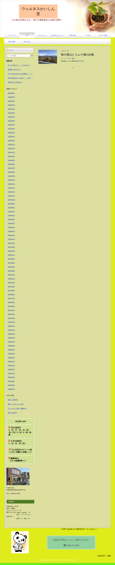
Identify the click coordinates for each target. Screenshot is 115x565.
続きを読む (80, 61)
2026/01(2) (11, 105)
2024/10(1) (11, 156)
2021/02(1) (11, 318)
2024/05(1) (11, 172)
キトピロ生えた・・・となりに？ (19, 65)
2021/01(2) (11, 322)
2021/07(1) (11, 298)
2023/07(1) (11, 211)
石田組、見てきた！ (14, 69)
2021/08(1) (11, 294)
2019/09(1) (11, 381)
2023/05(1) (11, 219)
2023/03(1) (11, 227)
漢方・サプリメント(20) (16, 404)
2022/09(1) (11, 247)
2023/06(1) (11, 215)
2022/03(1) (11, 271)
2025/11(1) (11, 109)
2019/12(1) (11, 369)
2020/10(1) (11, 330)
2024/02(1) (11, 184)
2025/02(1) (11, 140)
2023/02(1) (11, 231)
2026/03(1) (11, 97)
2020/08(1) (11, 338)
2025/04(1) (11, 132)
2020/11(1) (11, 326)
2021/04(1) (11, 310)
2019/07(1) (11, 389)
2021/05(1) (11, 306)
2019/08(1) (11, 385)
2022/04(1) (11, 267)
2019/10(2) (11, 377)
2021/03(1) (11, 314)
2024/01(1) (11, 188)
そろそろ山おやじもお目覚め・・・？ (20, 74)
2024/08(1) (11, 164)
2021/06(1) (11, 302)
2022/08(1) (11, 251)
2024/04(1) (11, 176)
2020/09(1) (11, 334)
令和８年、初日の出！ (15, 82)
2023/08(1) (11, 207)
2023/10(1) (11, 200)
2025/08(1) (11, 121)
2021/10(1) (11, 286)
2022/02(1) (11, 275)
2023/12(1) (11, 192)
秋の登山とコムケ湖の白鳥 (77, 54)
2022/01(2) (11, 278)
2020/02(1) (11, 361)
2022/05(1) (11, 263)
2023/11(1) (11, 196)
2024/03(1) (11, 180)
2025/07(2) (11, 125)
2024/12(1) (11, 148)
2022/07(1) (11, 255)
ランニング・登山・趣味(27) (17, 408)
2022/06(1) (11, 259)
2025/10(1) (11, 113)
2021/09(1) (11, 290)
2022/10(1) (11, 243)
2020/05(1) (11, 349)
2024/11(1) (11, 152)
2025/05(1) (11, 128)
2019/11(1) (11, 373)
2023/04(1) (11, 223)
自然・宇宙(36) (13, 400)
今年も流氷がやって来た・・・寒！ (19, 78)
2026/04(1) (11, 93)
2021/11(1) (11, 282)
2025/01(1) (11, 144)
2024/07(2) (11, 168)
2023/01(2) (11, 235)
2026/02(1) (11, 101)
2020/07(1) (11, 342)
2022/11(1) (11, 239)
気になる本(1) (12, 413)
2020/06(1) (11, 345)
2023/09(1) (11, 203)
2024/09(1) (11, 160)
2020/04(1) (11, 353)
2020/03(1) (11, 357)
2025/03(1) (11, 136)
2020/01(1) (11, 365)
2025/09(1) (11, 117)
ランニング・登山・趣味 (68, 58)
